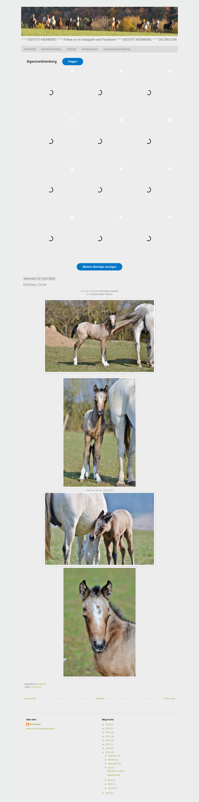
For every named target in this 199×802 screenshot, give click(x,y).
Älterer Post (169, 698)
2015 (107, 752)
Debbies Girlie (113, 775)
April (110, 780)
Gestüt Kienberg (51, 49)
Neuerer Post (30, 698)
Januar (111, 788)
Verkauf (71, 49)
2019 (107, 736)
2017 (107, 744)
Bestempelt (35, 724)
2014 (107, 793)
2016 (107, 748)
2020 (107, 732)
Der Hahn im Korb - (116, 771)
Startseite (30, 49)
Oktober (112, 760)
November (113, 756)
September (113, 763)
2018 (107, 740)
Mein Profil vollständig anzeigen (40, 728)
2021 (107, 728)
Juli (109, 768)
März (110, 784)
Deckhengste (90, 49)
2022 (107, 724)
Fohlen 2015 (36, 687)
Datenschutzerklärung (117, 49)
